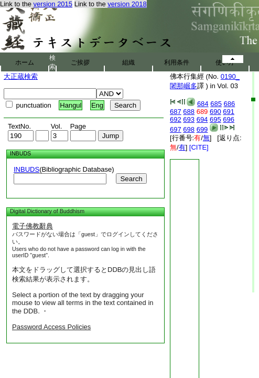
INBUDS (26, 169)
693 (189, 119)
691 (228, 112)
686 (229, 104)
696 (228, 119)
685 (216, 104)
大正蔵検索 (21, 76)
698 (189, 129)
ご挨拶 (80, 62)
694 (202, 119)
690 (215, 112)
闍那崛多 (183, 86)
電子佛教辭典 (32, 226)
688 (189, 112)
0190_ (230, 76)
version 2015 (53, 4)
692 (175, 119)
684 (203, 104)
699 (202, 129)
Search (131, 179)
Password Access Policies (51, 327)
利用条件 (176, 62)
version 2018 (126, 4)
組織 (128, 62)
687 (175, 112)
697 (175, 129)
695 (215, 119)
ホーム (24, 62)
